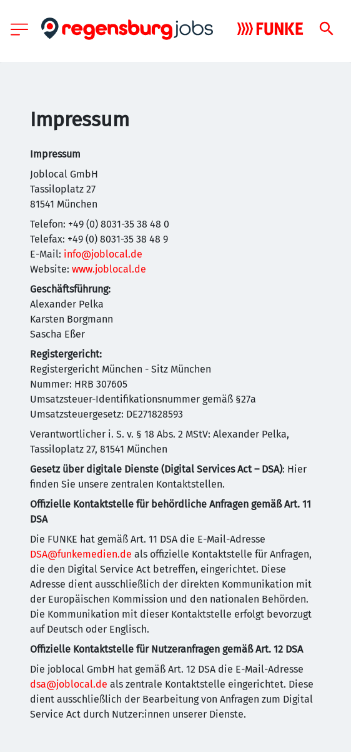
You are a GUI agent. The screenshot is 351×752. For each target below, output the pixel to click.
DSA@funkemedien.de (81, 554)
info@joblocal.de (103, 254)
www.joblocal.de (109, 269)
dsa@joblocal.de (68, 684)
